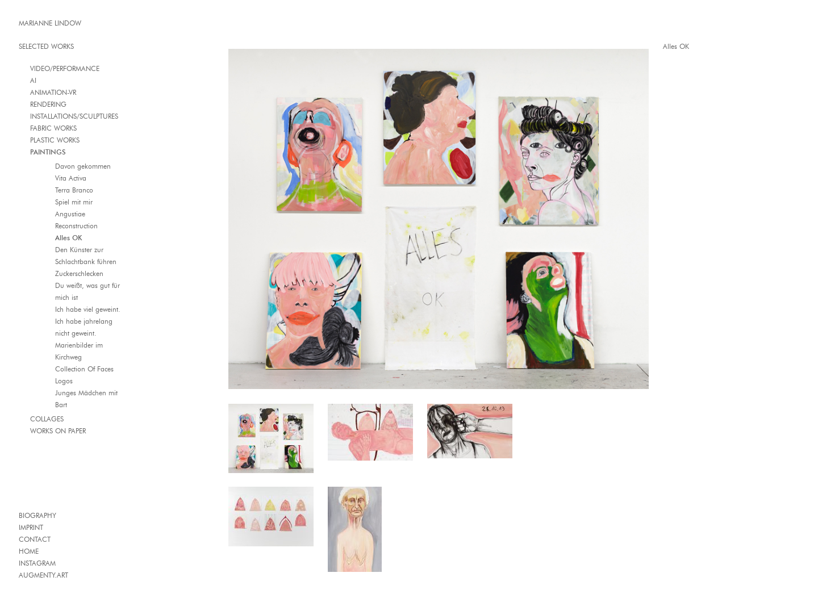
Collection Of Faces (84, 369)
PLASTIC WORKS (55, 140)
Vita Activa (70, 178)
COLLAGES (47, 419)
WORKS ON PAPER (58, 431)
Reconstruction (76, 225)
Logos (64, 381)
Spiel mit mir (74, 202)
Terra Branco (74, 190)
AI (33, 80)
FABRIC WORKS (53, 128)
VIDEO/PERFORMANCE (64, 68)
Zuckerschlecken (79, 273)
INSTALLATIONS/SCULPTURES (74, 116)
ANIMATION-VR (53, 92)
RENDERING (48, 104)
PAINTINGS (48, 152)
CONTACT (35, 539)
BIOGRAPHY (37, 515)
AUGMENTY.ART (43, 575)
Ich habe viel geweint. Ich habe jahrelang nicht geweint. (87, 321)
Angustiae (70, 214)
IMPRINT (31, 527)
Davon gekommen (83, 166)
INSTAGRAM (37, 563)
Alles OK (68, 237)
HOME (29, 551)
